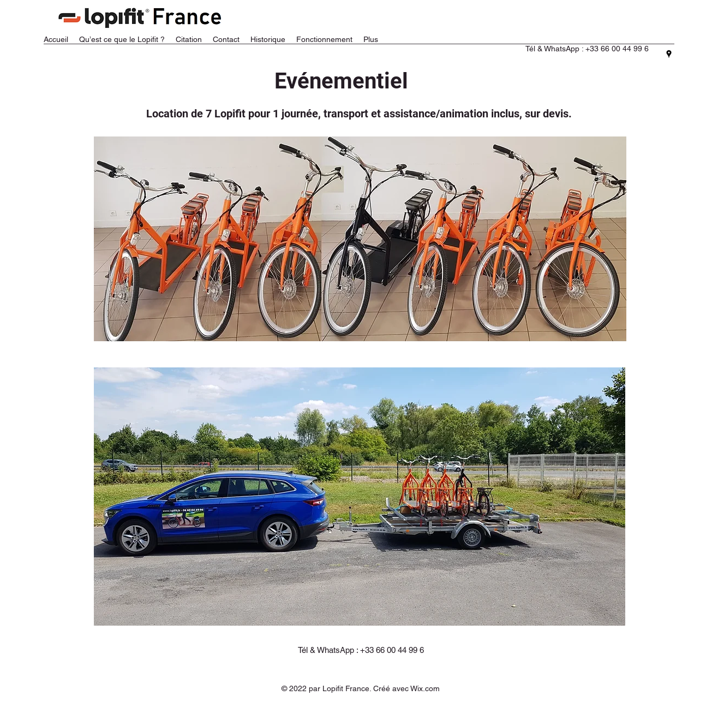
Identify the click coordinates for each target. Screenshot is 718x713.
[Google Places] (668, 54)
